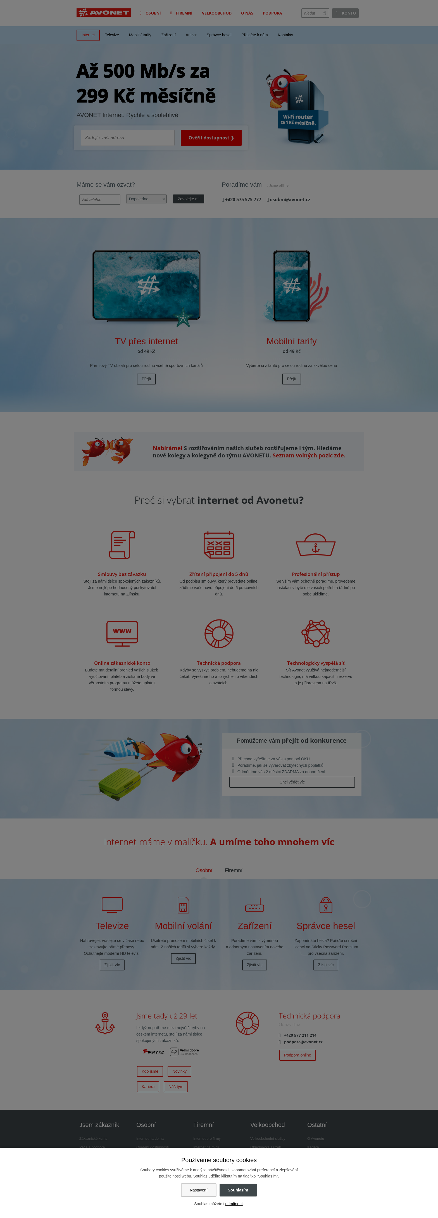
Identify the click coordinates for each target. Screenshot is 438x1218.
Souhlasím (238, 1190)
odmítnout (234, 1204)
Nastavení (199, 1190)
